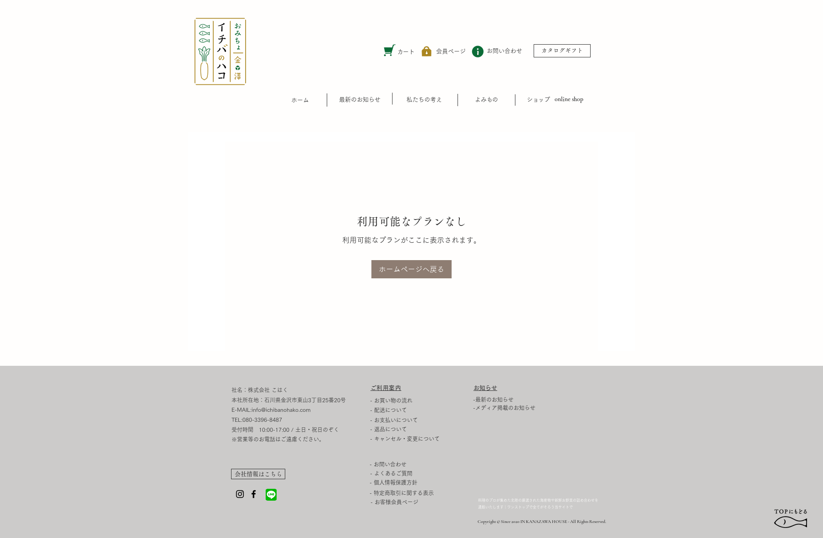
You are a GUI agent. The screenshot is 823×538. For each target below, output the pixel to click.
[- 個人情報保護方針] (426, 482)
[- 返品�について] (426, 429)
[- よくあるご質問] (398, 473)
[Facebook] (253, 494)
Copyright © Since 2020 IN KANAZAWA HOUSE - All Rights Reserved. (542, 521)
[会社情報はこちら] (258, 474)
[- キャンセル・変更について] (426, 439)
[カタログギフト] (562, 50)
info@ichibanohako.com (281, 409)
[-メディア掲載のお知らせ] (508, 408)
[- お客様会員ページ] (394, 502)
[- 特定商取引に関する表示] (426, 493)
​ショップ (538, 99)
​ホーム (300, 100)
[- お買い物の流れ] (398, 400)
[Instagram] (240, 494)
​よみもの (486, 99)
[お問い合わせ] (504, 51)
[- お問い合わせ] (398, 464)
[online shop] (568, 99)
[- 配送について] (398, 410)
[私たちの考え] (424, 99)
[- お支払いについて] (398, 420)
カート (405, 52)
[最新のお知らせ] (359, 99)
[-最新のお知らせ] (508, 399)
